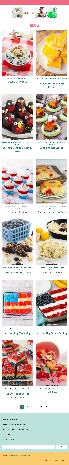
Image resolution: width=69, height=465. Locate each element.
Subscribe (25, 455)
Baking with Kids (42, 78)
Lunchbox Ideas (26, 267)
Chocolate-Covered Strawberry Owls (15, 429)
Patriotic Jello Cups (17, 212)
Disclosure (14, 455)
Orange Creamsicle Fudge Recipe (14, 424)
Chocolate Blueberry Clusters (17, 272)
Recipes (26, 78)
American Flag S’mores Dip (17, 333)
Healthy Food (14, 267)
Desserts (9, 78)
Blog (5, 455)
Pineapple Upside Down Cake (51, 212)
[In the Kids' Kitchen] (34, 12)
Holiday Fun (15, 207)
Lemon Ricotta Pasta (52, 272)
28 (41, 407)
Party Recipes (18, 78)
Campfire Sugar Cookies (51, 147)
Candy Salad (51, 392)
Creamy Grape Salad (17, 81)
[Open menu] (34, 2)
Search (61, 446)
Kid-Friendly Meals (45, 267)
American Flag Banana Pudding (51, 333)
